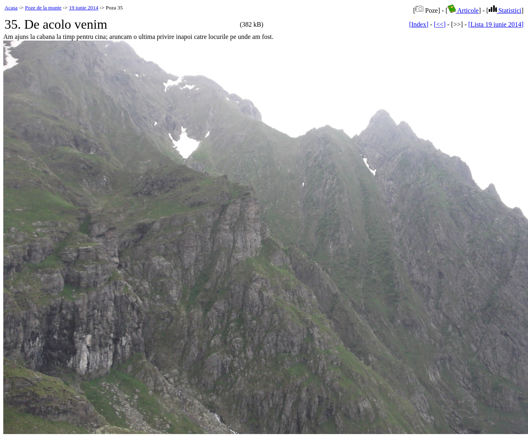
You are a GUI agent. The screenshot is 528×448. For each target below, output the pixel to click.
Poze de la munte (43, 8)
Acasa (11, 8)
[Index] (418, 24)
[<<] (440, 24)
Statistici (505, 10)
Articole (463, 10)
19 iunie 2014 (83, 8)
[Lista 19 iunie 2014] (495, 24)
